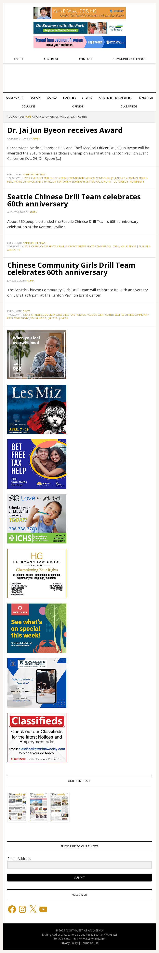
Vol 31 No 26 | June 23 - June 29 (49, 318)
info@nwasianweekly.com (89, 939)
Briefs (26, 311)
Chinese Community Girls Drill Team (53, 314)
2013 (27, 178)
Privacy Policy (69, 943)
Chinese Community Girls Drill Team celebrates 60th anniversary (71, 268)
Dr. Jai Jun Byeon (117, 178)
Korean (133, 178)
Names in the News (34, 174)
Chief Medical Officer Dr (52, 178)
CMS (33, 178)
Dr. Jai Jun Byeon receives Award (65, 130)
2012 (27, 246)
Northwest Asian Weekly (79, 76)
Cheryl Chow (39, 246)
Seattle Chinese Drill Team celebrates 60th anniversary (74, 200)
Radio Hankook (46, 181)
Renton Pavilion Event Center (75, 181)
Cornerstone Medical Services (87, 178)
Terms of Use (90, 943)
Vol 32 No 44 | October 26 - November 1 (119, 181)
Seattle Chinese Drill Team (103, 246)
